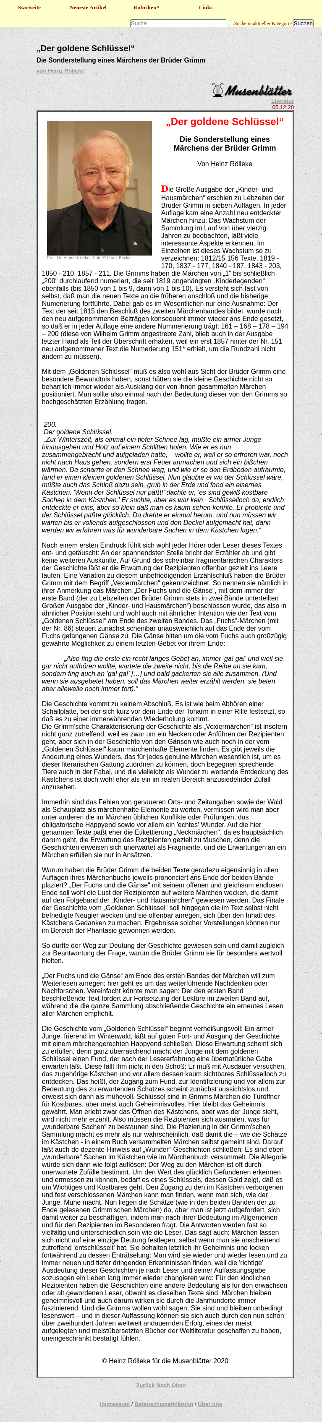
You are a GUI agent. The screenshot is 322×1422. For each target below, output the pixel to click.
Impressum (115, 1404)
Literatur (282, 101)
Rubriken (147, 7)
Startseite (29, 7)
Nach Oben (171, 1385)
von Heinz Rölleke (60, 71)
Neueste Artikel (88, 7)
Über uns (210, 1404)
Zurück (145, 1385)
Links (206, 7)
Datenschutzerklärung (163, 1404)
